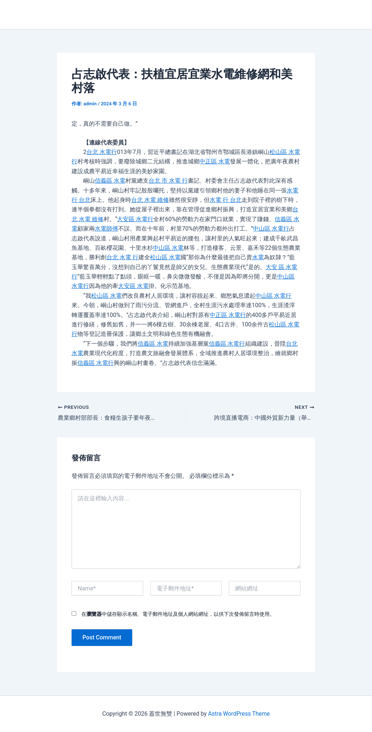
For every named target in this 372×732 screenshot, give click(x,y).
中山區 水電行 (271, 228)
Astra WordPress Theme (238, 713)
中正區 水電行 (228, 315)
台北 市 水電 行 (168, 180)
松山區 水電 (165, 257)
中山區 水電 (168, 247)
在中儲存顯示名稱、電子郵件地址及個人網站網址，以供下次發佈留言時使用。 (178, 614)
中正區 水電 (214, 161)
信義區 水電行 (227, 343)
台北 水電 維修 (150, 199)
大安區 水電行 (135, 219)
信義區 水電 (110, 180)
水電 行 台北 (226, 199)
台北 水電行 (101, 152)
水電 (258, 257)
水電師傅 (106, 228)
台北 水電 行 (122, 257)
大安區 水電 (133, 285)
